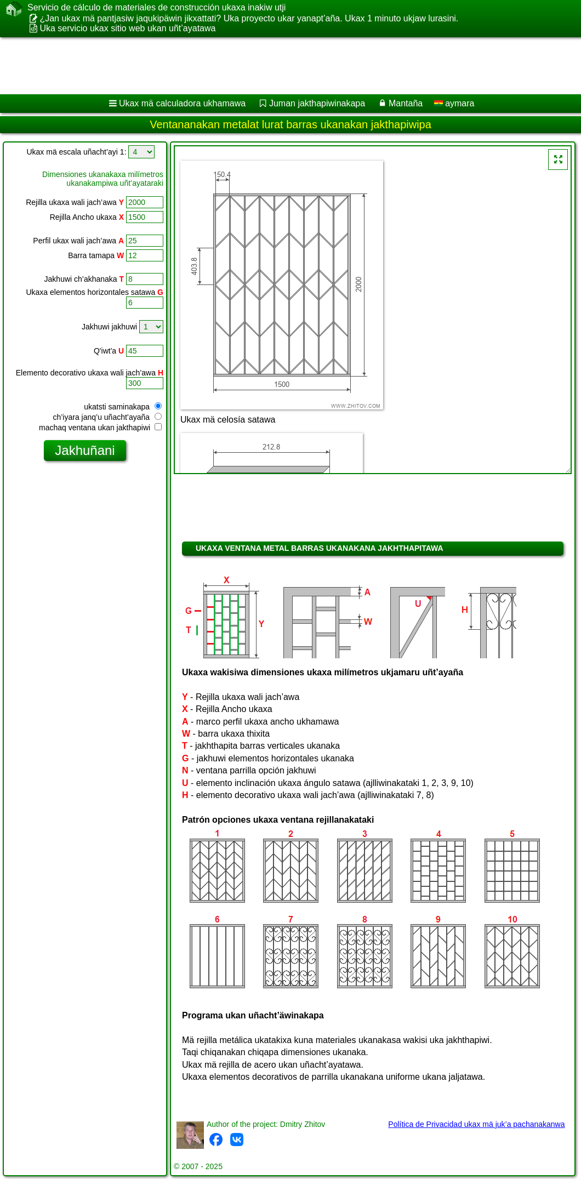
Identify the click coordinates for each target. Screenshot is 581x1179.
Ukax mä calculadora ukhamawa (182, 103)
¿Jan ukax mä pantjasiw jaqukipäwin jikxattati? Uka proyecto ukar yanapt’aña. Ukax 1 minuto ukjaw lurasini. (248, 18)
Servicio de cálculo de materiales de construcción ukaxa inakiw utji (156, 8)
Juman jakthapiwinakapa (317, 103)
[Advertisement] (280, 65)
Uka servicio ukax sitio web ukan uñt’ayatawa (127, 28)
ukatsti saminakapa (123, 406)
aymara (454, 103)
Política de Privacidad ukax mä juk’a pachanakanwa (476, 1124)
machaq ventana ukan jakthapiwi (100, 427)
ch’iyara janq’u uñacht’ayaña (107, 417)
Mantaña (406, 103)
